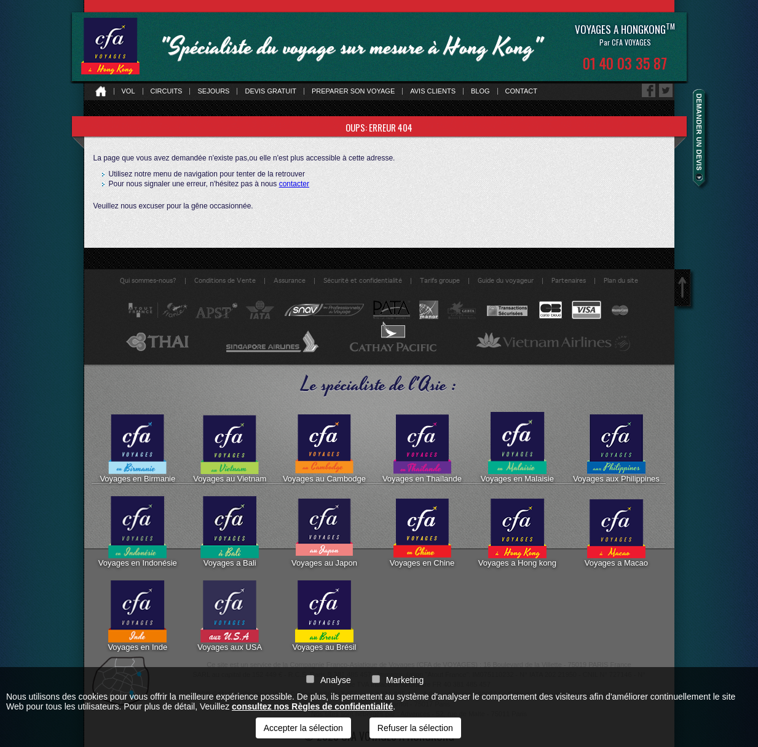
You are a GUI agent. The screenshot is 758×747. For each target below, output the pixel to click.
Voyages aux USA (229, 616)
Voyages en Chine (422, 531)
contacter (294, 184)
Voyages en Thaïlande (422, 447)
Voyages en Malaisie (517, 447)
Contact (521, 91)
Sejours (213, 91)
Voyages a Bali (229, 531)
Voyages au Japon (324, 531)
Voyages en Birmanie (137, 447)
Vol (128, 91)
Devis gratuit (270, 91)
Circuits (167, 91)
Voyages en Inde (137, 616)
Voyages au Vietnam (229, 447)
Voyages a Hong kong (517, 531)
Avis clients (433, 91)
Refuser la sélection (415, 728)
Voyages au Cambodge (324, 447)
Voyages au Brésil (324, 616)
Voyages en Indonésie (137, 531)
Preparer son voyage (353, 91)
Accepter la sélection (303, 728)
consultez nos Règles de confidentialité (312, 706)
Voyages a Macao (616, 531)
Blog (480, 91)
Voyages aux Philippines (616, 447)
